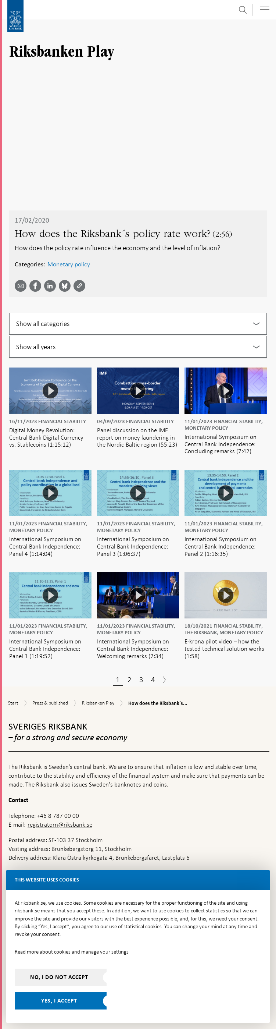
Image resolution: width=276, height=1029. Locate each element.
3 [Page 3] (141, 679)
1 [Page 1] (118, 679)
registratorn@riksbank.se (60, 824)
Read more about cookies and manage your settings (72, 951)
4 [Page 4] (153, 679)
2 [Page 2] (130, 679)
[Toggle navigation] (264, 9)
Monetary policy (68, 264)
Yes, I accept (59, 1001)
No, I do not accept (59, 977)
